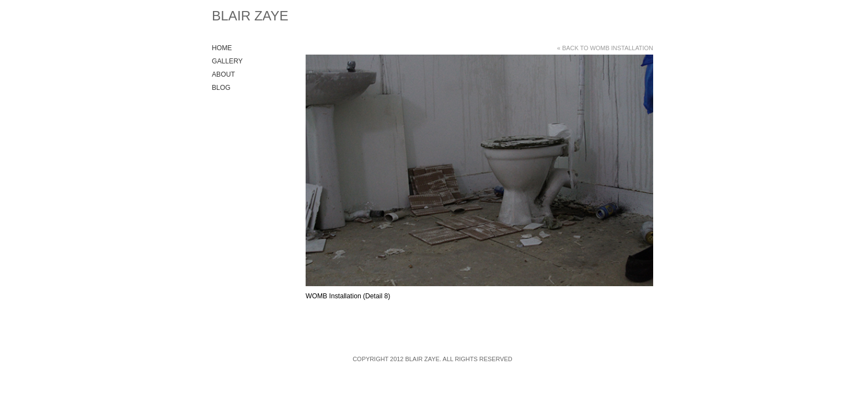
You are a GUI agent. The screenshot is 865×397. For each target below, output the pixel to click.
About (223, 74)
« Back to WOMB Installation (605, 48)
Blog (221, 88)
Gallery (227, 61)
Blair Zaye (250, 15)
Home (222, 48)
